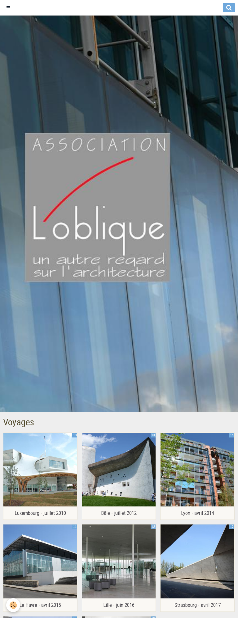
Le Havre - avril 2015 (40, 605)
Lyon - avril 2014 (197, 513)
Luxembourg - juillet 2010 (40, 513)
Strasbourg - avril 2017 (197, 605)
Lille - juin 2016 (118, 605)
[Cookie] (13, 605)
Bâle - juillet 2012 (119, 513)
